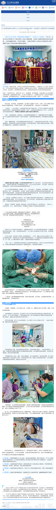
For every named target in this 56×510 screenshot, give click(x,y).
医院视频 (28, 17)
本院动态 (28, 14)
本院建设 (28, 11)
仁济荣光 (28, 20)
